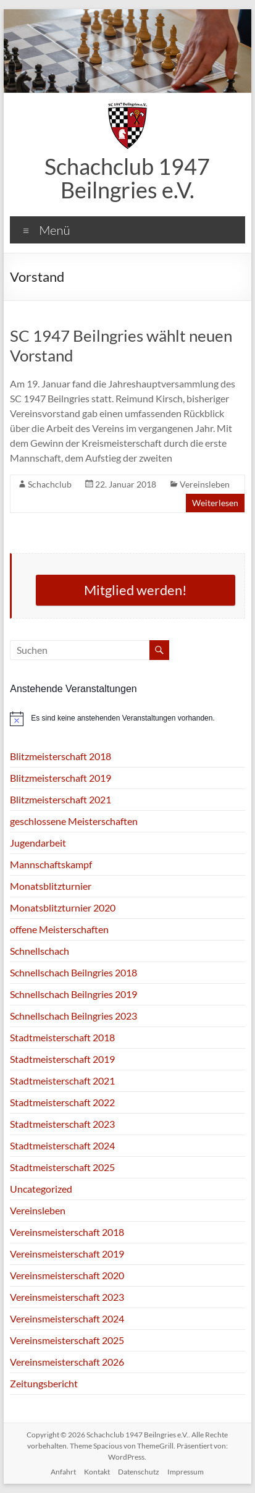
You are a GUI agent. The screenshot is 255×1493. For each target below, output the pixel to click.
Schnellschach (39, 951)
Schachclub (50, 484)
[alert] (127, 718)
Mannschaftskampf (51, 864)
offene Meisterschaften (59, 929)
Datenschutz (138, 1471)
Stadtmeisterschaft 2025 (62, 1167)
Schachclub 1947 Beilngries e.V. (127, 178)
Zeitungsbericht (44, 1383)
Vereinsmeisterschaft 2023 (67, 1297)
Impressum (185, 1471)
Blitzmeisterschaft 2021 (60, 799)
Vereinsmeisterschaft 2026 (67, 1362)
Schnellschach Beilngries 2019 (73, 994)
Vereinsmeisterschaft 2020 (67, 1275)
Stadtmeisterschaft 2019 (62, 1059)
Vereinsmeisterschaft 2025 (67, 1340)
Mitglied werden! (135, 590)
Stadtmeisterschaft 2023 (62, 1124)
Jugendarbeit (38, 842)
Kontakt (97, 1471)
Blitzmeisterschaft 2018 (60, 756)
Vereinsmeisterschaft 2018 (67, 1232)
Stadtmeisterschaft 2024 (62, 1145)
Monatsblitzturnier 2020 (62, 907)
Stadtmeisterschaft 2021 (62, 1080)
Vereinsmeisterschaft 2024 (67, 1318)
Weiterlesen (215, 502)
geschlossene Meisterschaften (74, 821)
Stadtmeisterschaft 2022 (62, 1102)
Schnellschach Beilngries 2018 (73, 972)
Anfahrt (63, 1471)
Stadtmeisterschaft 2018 (62, 1037)
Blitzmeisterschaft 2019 (60, 778)
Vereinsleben (205, 484)
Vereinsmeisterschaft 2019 (67, 1253)
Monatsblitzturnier (50, 886)
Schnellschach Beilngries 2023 (73, 1015)
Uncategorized (41, 1189)
